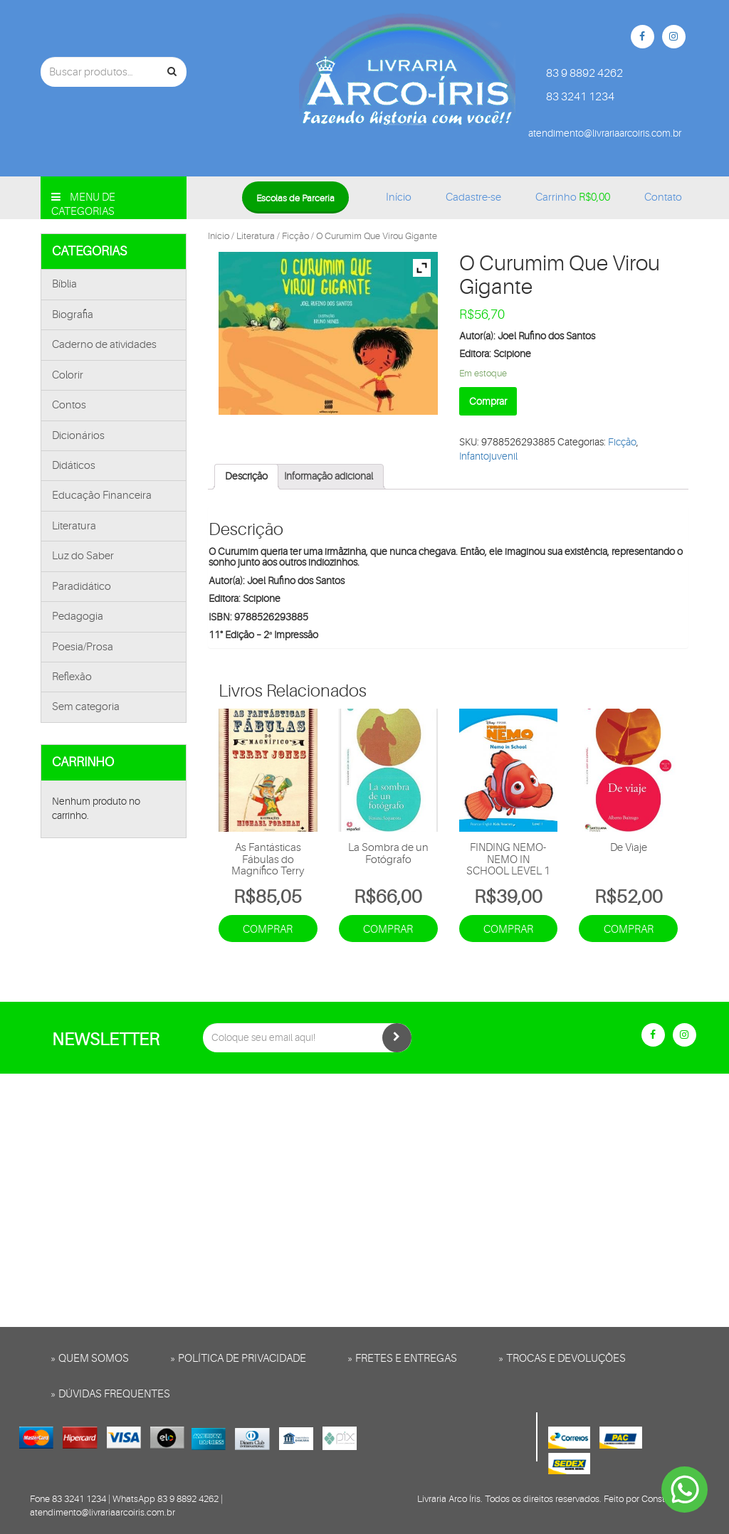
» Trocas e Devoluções (562, 1359)
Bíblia (64, 284)
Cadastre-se (473, 197)
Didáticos (73, 466)
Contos (69, 405)
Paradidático (81, 587)
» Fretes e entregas (402, 1359)
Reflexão (72, 677)
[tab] (246, 477)
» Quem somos (90, 1359)
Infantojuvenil (488, 456)
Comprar (488, 401)
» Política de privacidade (238, 1359)
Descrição (246, 476)
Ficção (295, 236)
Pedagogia (77, 616)
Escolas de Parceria (295, 198)
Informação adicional (328, 476)
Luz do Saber (83, 556)
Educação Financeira (102, 496)
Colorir (67, 375)
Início (398, 197)
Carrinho (572, 197)
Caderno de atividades (104, 345)
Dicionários (78, 436)
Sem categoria (86, 707)
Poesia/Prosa (82, 647)
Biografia (72, 315)
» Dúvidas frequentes (110, 1394)
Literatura (74, 526)
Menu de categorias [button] (83, 204)
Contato (663, 197)
